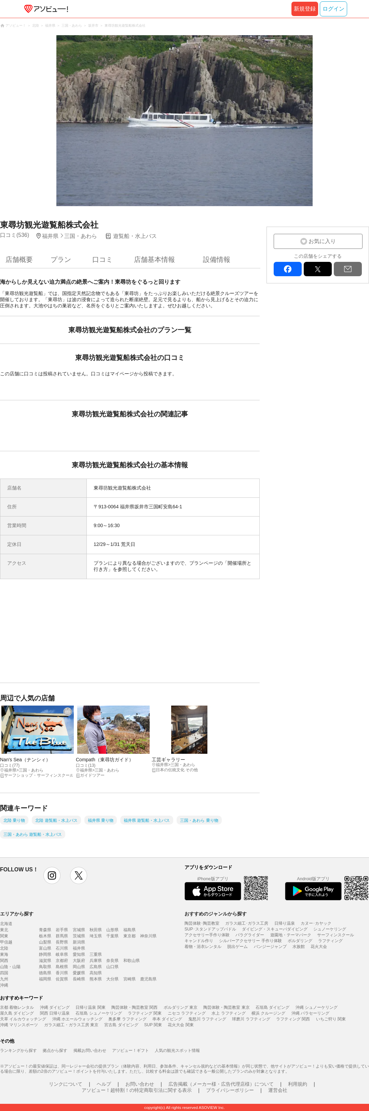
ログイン (333, 9)
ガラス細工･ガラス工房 (246, 923)
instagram (51, 875)
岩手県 (62, 929)
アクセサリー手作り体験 (207, 935)
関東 (4, 936)
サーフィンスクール (335, 935)
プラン (61, 259)
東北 (4, 929)
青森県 (45, 929)
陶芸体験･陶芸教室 (201, 923)
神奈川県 (148, 936)
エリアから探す (16, 913)
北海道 (6, 923)
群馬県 (62, 936)
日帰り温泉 (284, 923)
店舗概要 (19, 259)
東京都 (129, 936)
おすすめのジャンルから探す (215, 913)
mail (348, 269)
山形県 (112, 929)
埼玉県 (96, 936)
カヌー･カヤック (316, 923)
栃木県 (45, 936)
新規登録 (305, 9)
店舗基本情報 (154, 259)
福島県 (129, 929)
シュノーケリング (329, 929)
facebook (288, 269)
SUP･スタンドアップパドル (210, 929)
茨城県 (79, 936)
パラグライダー (249, 935)
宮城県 (79, 929)
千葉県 (112, 936)
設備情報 (216, 259)
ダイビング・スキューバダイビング (275, 929)
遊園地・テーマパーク (290, 935)
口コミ (102, 259)
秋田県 (96, 929)
